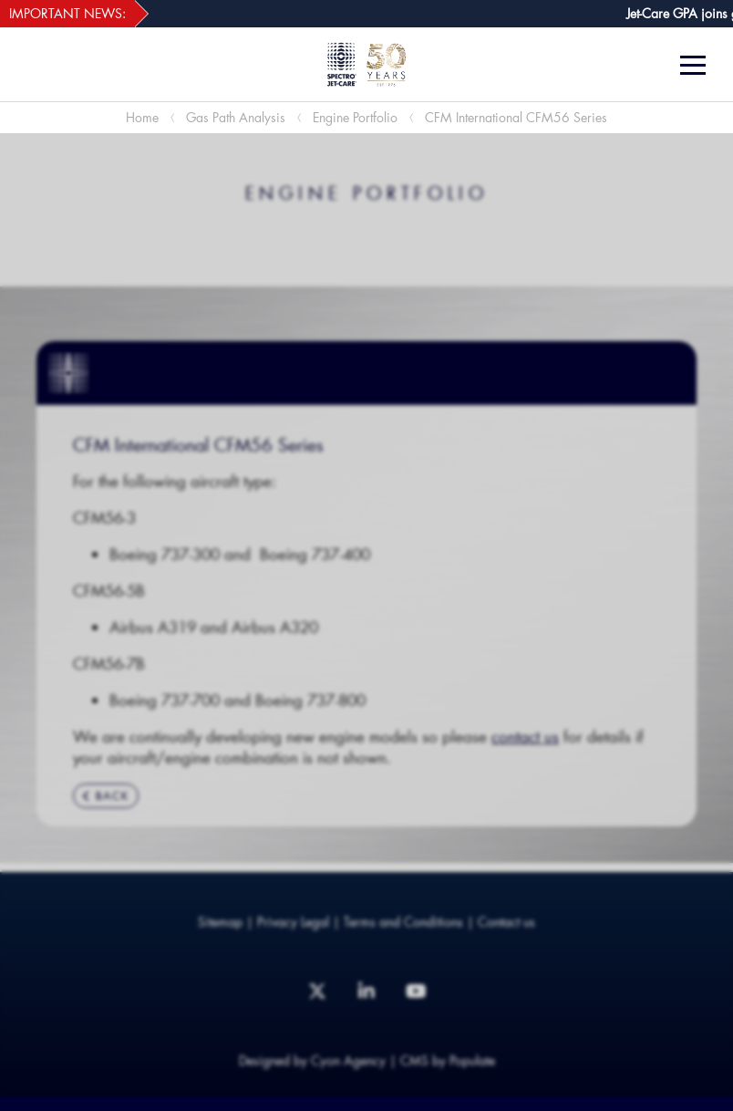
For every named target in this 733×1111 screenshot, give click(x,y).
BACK (106, 796)
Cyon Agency (348, 1060)
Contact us (506, 921)
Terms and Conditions (403, 921)
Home (142, 117)
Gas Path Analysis (235, 117)
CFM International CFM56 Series (516, 117)
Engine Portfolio (355, 117)
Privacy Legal (293, 921)
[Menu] (699, 65)
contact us (525, 736)
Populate (472, 1060)
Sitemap (220, 921)
